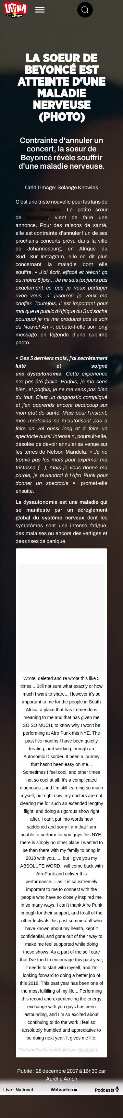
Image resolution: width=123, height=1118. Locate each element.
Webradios (62, 1089)
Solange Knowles (38, 209)
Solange (86, 1049)
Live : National (18, 1089)
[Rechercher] (85, 10)
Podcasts (107, 1089)
